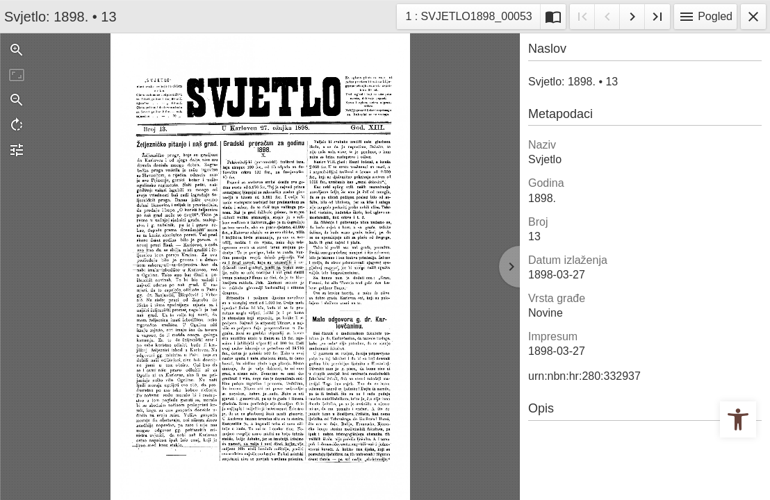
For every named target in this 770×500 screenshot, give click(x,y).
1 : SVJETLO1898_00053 (468, 15)
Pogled (705, 16)
